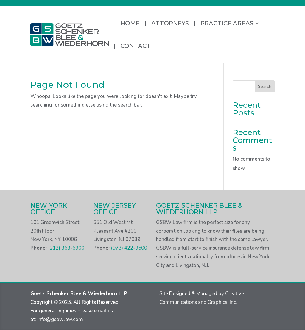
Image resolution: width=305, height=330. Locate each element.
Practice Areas (226, 23)
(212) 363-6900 (66, 248)
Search (264, 86)
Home (130, 23)
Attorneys (170, 23)
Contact (135, 45)
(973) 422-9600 (129, 248)
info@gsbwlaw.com (60, 319)
